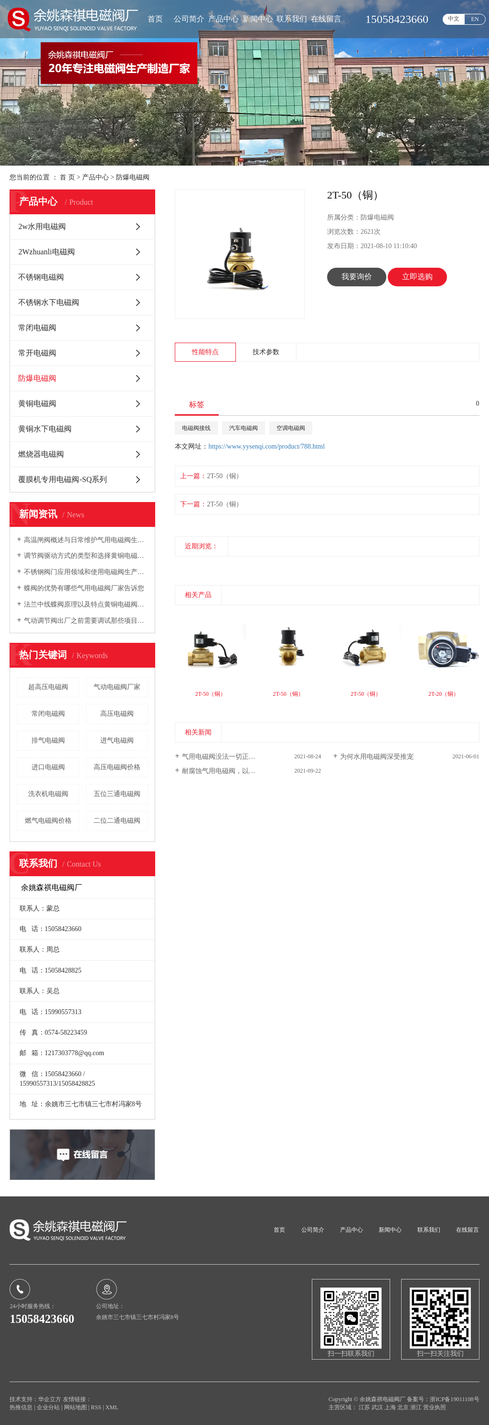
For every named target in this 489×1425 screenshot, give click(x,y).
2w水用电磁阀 (42, 226)
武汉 (378, 1407)
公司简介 (189, 19)
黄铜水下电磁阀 (45, 429)
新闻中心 (258, 19)
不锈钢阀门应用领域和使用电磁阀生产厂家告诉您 (86, 572)
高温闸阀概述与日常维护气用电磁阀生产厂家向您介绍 (86, 540)
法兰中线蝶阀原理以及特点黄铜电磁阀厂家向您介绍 (86, 604)
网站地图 (76, 1407)
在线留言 (326, 19)
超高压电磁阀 (48, 687)
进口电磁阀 (48, 767)
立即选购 (417, 276)
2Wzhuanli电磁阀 (46, 252)
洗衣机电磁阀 (48, 793)
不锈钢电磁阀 (41, 277)
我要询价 (356, 276)
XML (112, 1407)
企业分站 (48, 1407)
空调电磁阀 (290, 428)
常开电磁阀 (37, 353)
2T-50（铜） (225, 476)
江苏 (365, 1407)
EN (475, 19)
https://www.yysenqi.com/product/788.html (266, 446)
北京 (403, 1407)
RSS (96, 1407)
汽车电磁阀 (243, 428)
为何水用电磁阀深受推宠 (377, 756)
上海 (390, 1407)
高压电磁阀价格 (117, 767)
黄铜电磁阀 (37, 403)
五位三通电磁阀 (117, 793)
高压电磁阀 (117, 713)
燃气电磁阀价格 (48, 820)
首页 (155, 19)
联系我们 (291, 19)
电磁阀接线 (196, 428)
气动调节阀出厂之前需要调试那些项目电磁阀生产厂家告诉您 (86, 620)
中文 (453, 18)
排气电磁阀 (48, 740)
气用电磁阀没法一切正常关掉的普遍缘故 (242, 756)
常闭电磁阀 (37, 328)
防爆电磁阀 (132, 177)
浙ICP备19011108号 (454, 1399)
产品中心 (223, 19)
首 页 (67, 177)
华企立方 (49, 1399)
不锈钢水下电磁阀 (48, 302)
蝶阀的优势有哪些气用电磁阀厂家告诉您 (84, 588)
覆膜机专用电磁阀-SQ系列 (62, 479)
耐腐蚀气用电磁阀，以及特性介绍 (232, 771)
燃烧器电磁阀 (41, 454)
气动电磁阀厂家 (117, 687)
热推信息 (21, 1407)
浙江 (416, 1407)
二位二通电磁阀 (117, 820)
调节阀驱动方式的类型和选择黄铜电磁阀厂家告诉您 (86, 555)
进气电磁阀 (117, 740)
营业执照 (434, 1407)
